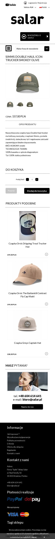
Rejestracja (42, 3)
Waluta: (28, 7)
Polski (43, 7)
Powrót (11, 190)
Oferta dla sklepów (15, 447)
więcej (33, 537)
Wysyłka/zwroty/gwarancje (18, 437)
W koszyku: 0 (38, 36)
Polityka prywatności (16, 440)
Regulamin (11, 450)
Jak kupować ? (13, 434)
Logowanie (32, 3)
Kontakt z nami (13, 453)
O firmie (10, 444)
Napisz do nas (27, 407)
